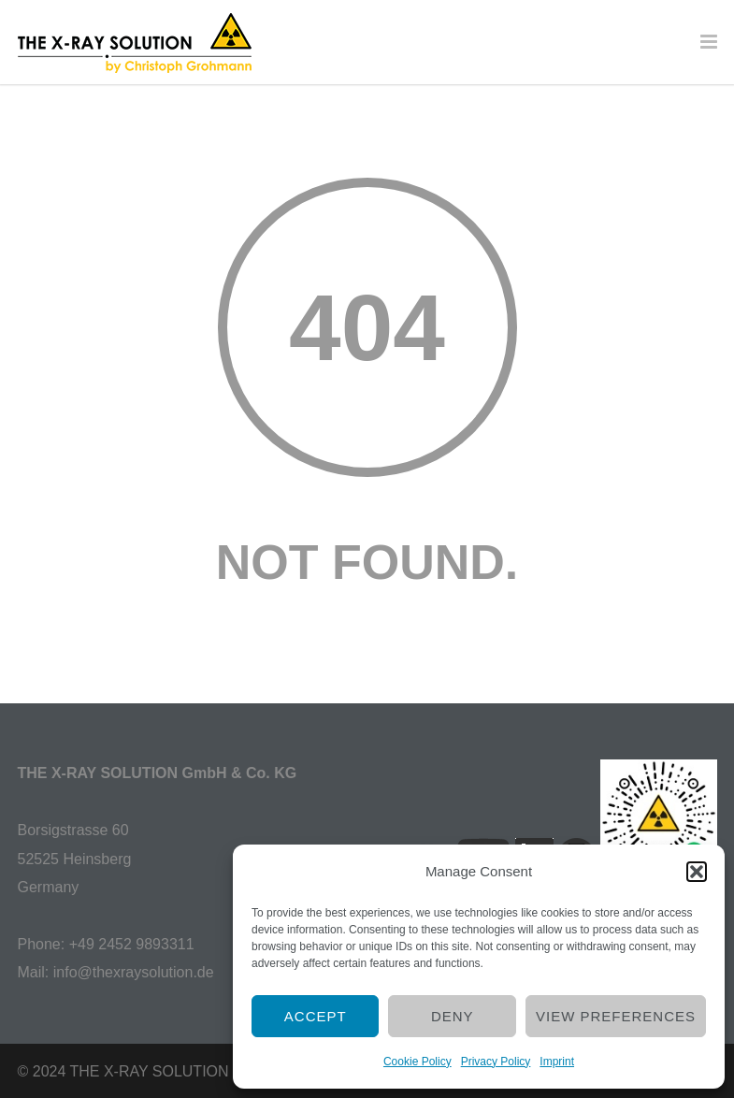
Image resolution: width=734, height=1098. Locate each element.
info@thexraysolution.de (133, 972)
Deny (452, 1016)
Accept (315, 1016)
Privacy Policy (496, 1061)
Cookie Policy (417, 1061)
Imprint (557, 1061)
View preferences (616, 1016)
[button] (696, 871)
